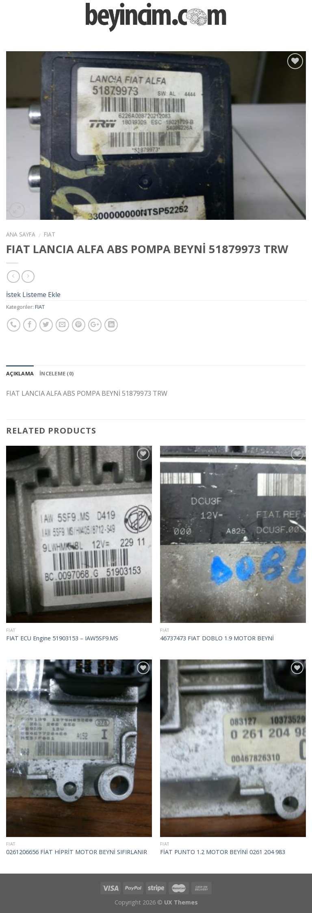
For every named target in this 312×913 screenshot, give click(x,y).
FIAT (49, 234)
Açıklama (20, 373)
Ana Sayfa (20, 234)
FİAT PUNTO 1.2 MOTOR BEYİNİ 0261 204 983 (222, 852)
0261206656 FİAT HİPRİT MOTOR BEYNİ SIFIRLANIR (76, 852)
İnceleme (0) (56, 373)
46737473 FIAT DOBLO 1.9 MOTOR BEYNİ (217, 638)
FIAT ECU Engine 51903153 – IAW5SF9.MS (62, 638)
